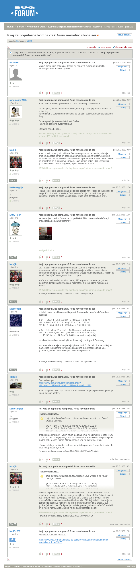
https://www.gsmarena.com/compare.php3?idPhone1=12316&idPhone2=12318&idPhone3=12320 (65, 384)
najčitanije (97, 27)
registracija (72, 27)
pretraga (129, 27)
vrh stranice (130, 566)
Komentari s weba (36, 26)
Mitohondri (15, 309)
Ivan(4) (13, 150)
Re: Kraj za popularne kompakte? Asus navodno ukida (67, 408)
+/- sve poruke (90, 47)
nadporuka (125, 459)
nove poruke (110, 27)
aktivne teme (85, 27)
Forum (20, 26)
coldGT (13, 377)
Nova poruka (124, 35)
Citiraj (123, 70)
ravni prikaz (106, 47)
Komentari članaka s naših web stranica (61, 566)
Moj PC (13, 180)
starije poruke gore (123, 47)
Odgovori (122, 67)
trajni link (126, 93)
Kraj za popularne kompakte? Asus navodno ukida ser (67, 62)
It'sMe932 (14, 62)
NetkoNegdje (16, 187)
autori (120, 27)
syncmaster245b (18, 100)
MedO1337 (15, 531)
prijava (62, 27)
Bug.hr (10, 26)
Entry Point (15, 215)
